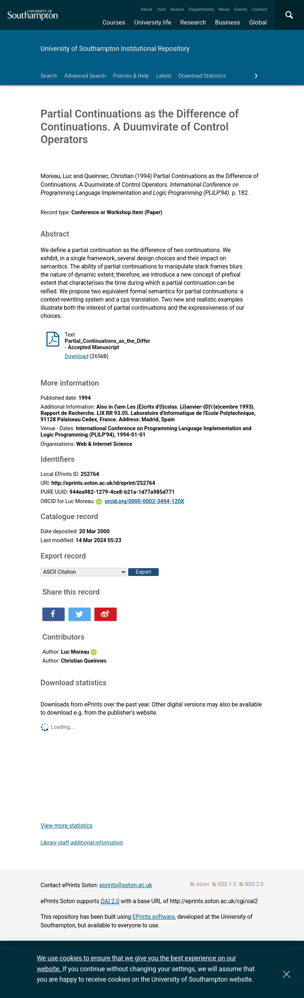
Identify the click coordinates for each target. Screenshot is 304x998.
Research (193, 22)
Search (49, 76)
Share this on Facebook (53, 614)
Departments (201, 9)
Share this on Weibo (105, 614)
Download (76, 356)
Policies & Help (131, 76)
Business (227, 22)
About (146, 9)
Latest (163, 76)
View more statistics (67, 825)
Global (258, 22)
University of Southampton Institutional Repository (115, 48)
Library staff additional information (82, 843)
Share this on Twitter (79, 614)
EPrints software (153, 916)
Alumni (177, 9)
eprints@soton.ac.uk (125, 885)
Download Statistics (202, 76)
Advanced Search (85, 76)
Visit (161, 9)
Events (241, 9)
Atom (202, 884)
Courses (114, 22)
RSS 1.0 (227, 884)
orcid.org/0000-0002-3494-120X (144, 501)
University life (152, 22)
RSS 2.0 (254, 884)
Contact (259, 9)
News (224, 9)
